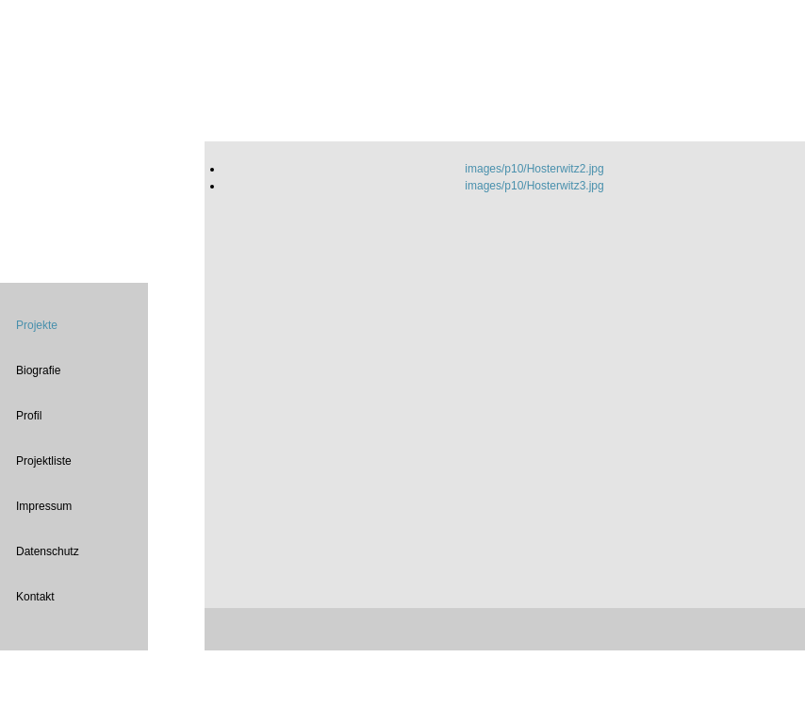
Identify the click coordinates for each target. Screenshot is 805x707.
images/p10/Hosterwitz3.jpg (534, 185)
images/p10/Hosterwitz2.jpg (534, 168)
